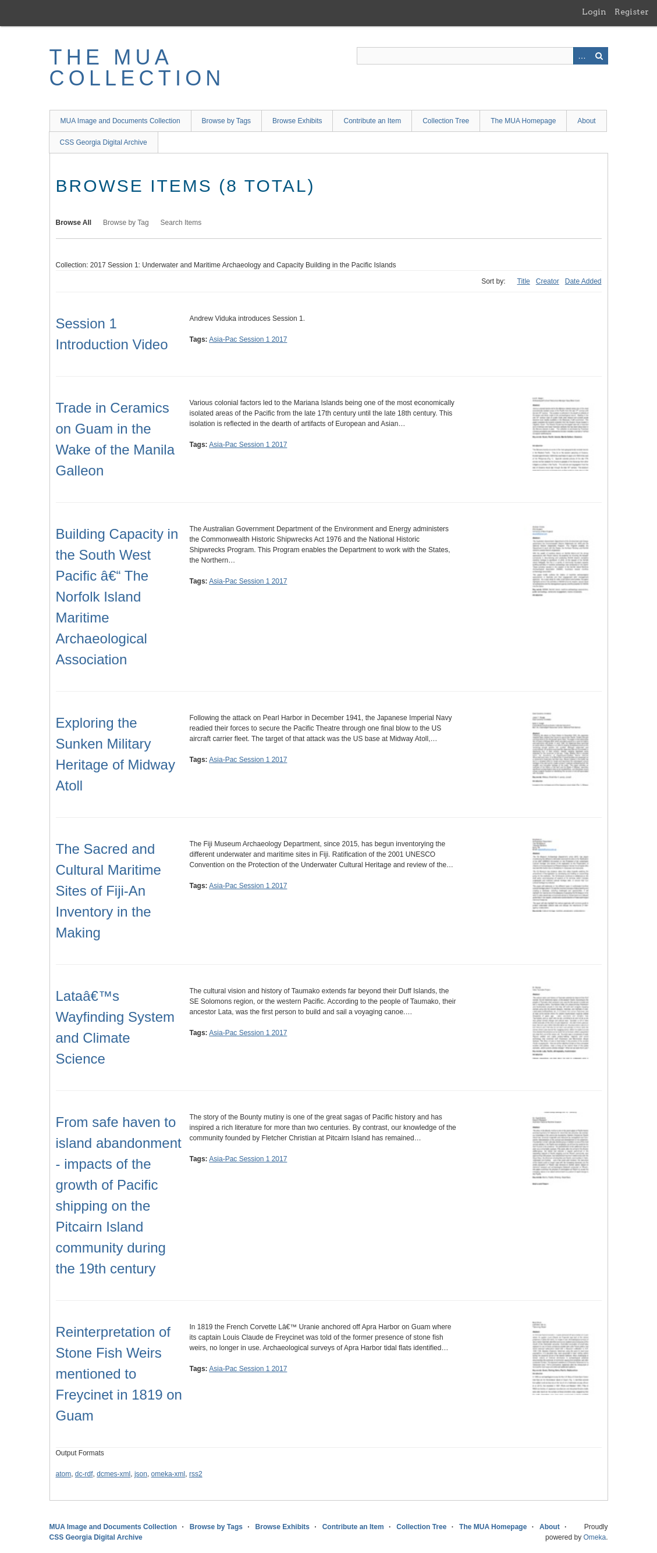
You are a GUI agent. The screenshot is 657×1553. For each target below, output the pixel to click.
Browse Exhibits (297, 121)
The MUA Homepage (523, 121)
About (586, 121)
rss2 (196, 1474)
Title (523, 281)
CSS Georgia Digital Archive (103, 142)
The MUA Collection (137, 67)
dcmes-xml (113, 1474)
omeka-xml (168, 1474)
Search (599, 56)
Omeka (594, 1537)
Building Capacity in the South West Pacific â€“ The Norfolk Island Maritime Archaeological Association (117, 596)
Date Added (583, 281)
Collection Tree (445, 121)
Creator (547, 281)
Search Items (181, 223)
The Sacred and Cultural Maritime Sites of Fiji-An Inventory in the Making (108, 890)
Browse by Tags (226, 121)
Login (594, 11)
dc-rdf (84, 1474)
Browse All (74, 223)
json (140, 1474)
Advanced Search (582, 56)
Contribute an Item (372, 121)
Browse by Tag (126, 223)
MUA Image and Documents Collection (120, 121)
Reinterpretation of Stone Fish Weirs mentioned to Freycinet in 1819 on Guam (119, 1373)
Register (632, 11)
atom (64, 1474)
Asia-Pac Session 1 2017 (248, 339)
